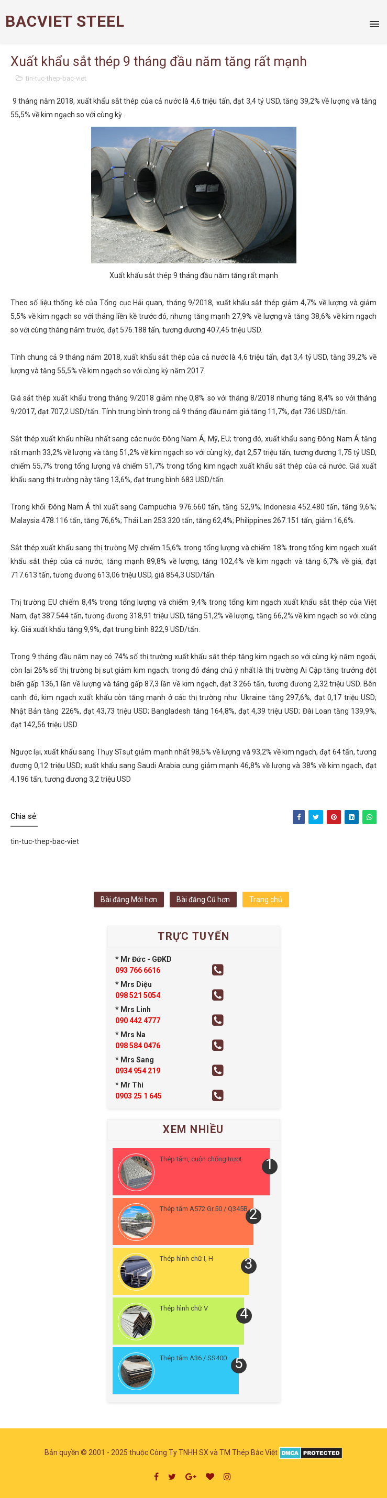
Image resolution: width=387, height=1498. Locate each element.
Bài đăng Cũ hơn (203, 899)
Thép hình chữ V (184, 1308)
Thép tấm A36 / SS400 (193, 1358)
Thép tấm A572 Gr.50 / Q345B (204, 1209)
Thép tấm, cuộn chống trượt (201, 1159)
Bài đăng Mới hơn (129, 899)
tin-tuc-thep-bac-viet (56, 78)
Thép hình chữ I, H (186, 1258)
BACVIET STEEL (65, 21)
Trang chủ (265, 899)
